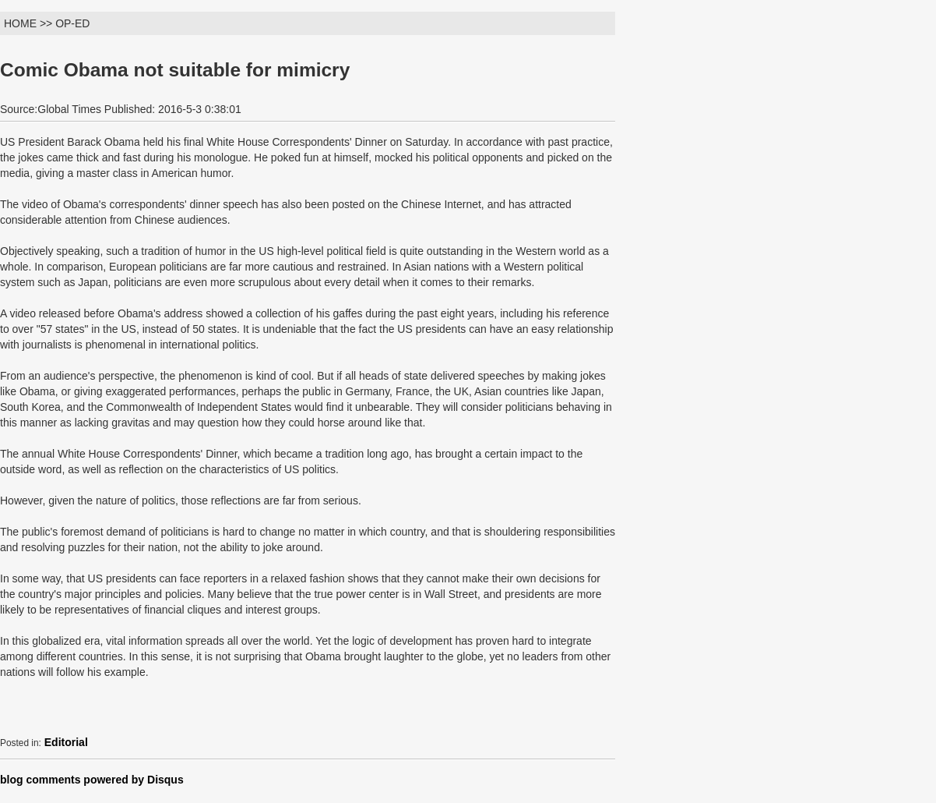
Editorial (66, 742)
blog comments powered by (92, 779)
